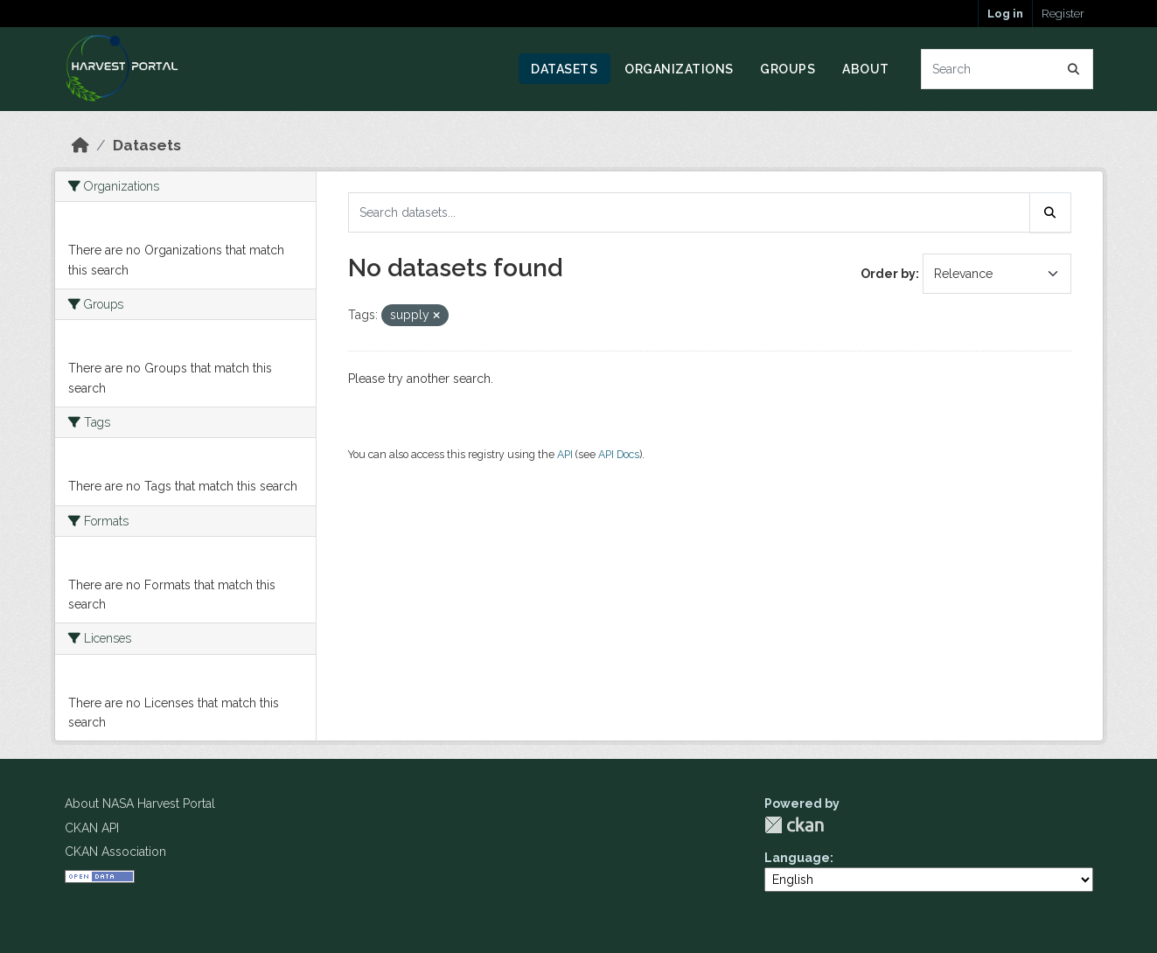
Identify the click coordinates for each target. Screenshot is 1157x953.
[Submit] (1073, 69)
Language (797, 858)
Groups (787, 69)
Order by (888, 274)
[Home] (80, 145)
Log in (1005, 13)
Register (1063, 13)
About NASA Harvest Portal (140, 803)
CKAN (794, 825)
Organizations (679, 69)
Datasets (564, 69)
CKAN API (92, 828)
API (565, 454)
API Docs (618, 454)
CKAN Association (115, 852)
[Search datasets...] (1007, 69)
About (865, 69)
